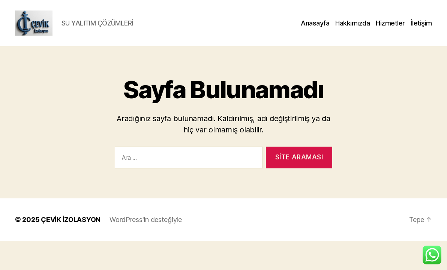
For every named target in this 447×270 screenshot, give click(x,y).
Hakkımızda (352, 27)
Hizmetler (390, 27)
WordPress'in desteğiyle (146, 228)
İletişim (421, 27)
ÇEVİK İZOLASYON (70, 228)
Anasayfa (315, 27)
